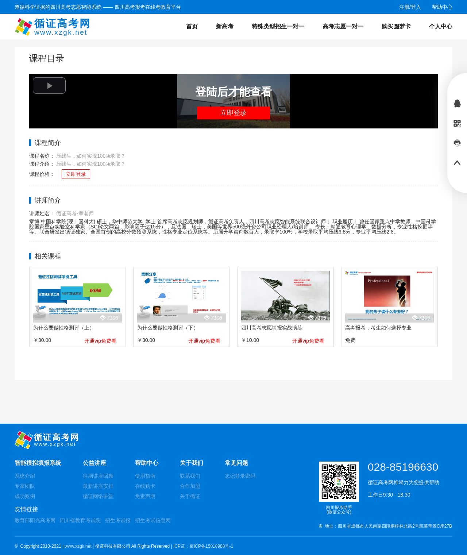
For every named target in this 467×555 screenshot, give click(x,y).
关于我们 (191, 463)
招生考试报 (118, 520)
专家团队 (25, 486)
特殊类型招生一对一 (278, 26)
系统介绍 (25, 476)
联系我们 (190, 476)
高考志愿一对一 (343, 26)
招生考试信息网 (153, 520)
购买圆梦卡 (396, 26)
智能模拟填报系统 (38, 463)
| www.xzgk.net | (78, 546)
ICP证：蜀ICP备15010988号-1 (203, 546)
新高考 (225, 26)
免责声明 (145, 496)
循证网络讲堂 (98, 496)
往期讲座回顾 (98, 476)
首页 (192, 26)
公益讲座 (94, 463)
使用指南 (145, 476)
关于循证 (190, 496)
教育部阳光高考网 (35, 520)
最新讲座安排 (98, 486)
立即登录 (233, 112)
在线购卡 (145, 486)
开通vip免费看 (100, 341)
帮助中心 (146, 463)
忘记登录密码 (240, 476)
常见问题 (236, 463)
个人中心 (440, 26)
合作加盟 (190, 486)
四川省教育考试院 (80, 520)
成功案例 (25, 496)
